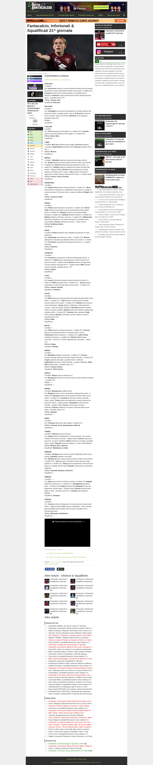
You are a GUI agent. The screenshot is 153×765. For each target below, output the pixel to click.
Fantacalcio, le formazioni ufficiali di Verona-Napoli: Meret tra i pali (71, 710)
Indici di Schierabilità (103, 133)
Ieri (101, 61)
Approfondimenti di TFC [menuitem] (45, 15)
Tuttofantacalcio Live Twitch (105, 151)
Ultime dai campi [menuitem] (113, 15)
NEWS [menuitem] (100, 15)
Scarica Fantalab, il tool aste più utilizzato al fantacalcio (67, 557)
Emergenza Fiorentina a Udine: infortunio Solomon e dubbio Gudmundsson (74, 663)
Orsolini (31, 115)
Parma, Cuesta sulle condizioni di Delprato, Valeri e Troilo (68, 731)
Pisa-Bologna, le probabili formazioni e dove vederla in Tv (68, 673)
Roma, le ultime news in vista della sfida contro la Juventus (68, 729)
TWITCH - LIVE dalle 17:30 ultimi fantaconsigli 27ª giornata (115, 159)
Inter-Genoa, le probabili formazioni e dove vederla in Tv (67, 708)
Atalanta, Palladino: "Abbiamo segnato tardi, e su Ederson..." (69, 637)
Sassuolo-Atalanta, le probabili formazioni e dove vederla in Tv (70, 684)
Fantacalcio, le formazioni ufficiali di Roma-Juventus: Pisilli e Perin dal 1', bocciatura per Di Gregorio (82, 628)
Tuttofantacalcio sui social (105, 169)
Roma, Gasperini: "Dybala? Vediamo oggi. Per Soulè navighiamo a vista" (73, 724)
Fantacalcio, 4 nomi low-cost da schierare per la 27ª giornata (69, 751)
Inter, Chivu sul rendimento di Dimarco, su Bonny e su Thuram (70, 682)
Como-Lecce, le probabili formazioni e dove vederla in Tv (68, 734)
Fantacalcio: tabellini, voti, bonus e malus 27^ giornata (67, 626)
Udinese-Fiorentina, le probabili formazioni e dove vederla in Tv (70, 666)
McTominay (32, 118)
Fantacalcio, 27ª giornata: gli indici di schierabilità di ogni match (115, 141)
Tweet (61, 569)
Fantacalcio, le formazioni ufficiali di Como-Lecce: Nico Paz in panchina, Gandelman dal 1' (79, 722)
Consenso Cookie (71, 759)
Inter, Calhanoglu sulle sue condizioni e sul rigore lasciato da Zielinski (72, 670)
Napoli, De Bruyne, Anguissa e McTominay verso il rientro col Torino (71, 630)
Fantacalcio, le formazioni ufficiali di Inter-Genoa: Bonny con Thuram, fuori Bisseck (77, 701)
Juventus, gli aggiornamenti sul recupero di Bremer (66, 715)
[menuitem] (124, 15)
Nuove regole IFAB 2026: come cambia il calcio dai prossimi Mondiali (72, 689)
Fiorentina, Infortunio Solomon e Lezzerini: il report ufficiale (68, 706)
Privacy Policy (82, 759)
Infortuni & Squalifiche (56, 562)
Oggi (97, 61)
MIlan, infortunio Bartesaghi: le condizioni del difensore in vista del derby (73, 659)
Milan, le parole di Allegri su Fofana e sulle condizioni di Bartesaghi (71, 652)
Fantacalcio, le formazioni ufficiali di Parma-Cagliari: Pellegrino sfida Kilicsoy (74, 746)
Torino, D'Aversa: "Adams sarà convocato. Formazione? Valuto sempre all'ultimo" (76, 717)
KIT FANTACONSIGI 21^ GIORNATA (57, 80)
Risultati (35, 124)
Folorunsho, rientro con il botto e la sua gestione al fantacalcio (69, 649)
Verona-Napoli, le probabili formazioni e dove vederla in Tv (68, 720)
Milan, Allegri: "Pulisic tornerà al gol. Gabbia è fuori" (66, 713)
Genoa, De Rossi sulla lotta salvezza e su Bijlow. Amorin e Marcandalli (72, 677)
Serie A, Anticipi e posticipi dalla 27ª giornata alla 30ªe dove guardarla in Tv (74, 694)
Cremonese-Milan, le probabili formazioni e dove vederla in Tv (69, 680)
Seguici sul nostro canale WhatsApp (60, 553)
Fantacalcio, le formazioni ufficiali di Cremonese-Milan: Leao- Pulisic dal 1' (74, 675)
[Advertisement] (110, 100)
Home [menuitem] (29, 15)
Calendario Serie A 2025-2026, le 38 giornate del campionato (69, 691)
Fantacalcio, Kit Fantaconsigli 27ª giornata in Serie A (66, 744)
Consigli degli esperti (103, 115)
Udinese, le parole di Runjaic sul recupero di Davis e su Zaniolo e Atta (72, 640)
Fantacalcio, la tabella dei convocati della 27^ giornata (67, 644)
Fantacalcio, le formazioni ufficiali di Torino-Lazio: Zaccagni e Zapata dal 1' (74, 647)
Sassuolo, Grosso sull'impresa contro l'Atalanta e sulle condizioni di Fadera (74, 633)
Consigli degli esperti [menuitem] (66, 15)
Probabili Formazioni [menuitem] (86, 15)
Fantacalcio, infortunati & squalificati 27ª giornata (65, 661)
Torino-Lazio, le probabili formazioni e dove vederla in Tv (67, 656)
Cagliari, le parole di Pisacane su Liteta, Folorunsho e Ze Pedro (70, 736)
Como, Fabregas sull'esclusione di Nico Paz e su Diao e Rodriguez (71, 703)
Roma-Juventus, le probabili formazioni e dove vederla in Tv (69, 642)
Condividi (50, 569)
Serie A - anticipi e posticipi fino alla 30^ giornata (65, 748)
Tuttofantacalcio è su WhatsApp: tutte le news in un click (67, 687)
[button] (35, 121)
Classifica (31, 128)
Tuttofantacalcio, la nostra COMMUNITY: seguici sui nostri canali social (115, 177)
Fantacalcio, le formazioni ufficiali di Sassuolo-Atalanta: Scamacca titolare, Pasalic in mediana (80, 668)
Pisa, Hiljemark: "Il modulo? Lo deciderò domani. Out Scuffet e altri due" (73, 635)
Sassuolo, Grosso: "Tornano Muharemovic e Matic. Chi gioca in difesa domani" (75, 727)
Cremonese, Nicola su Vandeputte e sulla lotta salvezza (67, 654)
